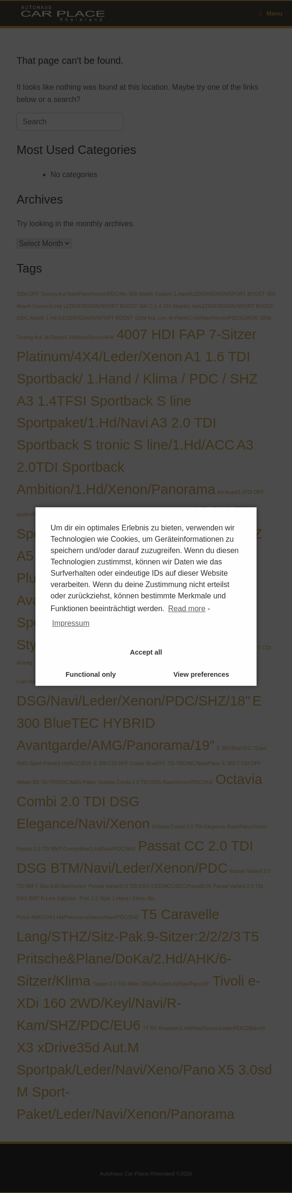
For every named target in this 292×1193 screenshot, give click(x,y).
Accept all (146, 652)
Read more (187, 609)
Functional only (91, 674)
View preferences (201, 674)
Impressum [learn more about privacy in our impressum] (70, 623)
